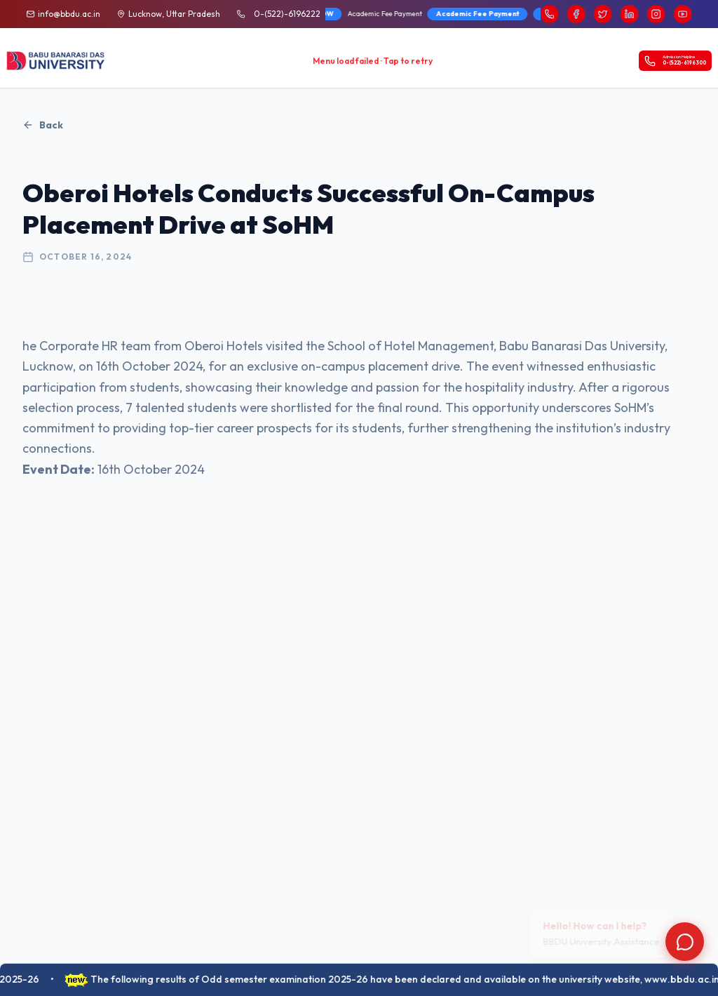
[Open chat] (684, 941)
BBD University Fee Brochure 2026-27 (435, 13)
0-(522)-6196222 (287, 13)
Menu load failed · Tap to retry (373, 60)
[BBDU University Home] (56, 61)
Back (42, 125)
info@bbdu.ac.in (69, 13)
